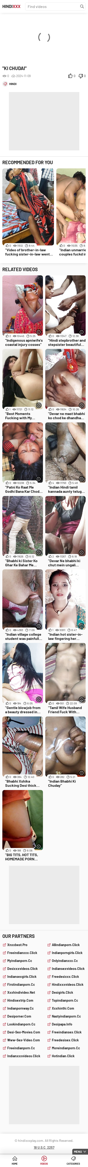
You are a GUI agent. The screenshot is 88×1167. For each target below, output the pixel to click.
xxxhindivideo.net (21, 992)
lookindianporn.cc (21, 1024)
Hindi (11, 6)
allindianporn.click (66, 945)
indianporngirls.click (67, 953)
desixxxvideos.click (22, 969)
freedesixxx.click (65, 977)
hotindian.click (63, 1056)
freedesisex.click (65, 1040)
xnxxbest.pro (17, 945)
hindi (12, 83)
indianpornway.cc (20, 1008)
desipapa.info (62, 1024)
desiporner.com (19, 1016)
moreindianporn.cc (66, 1048)
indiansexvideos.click (68, 969)
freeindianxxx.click (22, 953)
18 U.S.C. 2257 (44, 1147)
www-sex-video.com (23, 1040)
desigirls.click (62, 992)
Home (15, 1163)
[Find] (82, 6)
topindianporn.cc (65, 1000)
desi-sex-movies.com (23, 1032)
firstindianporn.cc (21, 984)
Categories (73, 1163)
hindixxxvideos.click (67, 984)
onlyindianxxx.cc (65, 961)
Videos (44, 1163)
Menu (78, 1151)
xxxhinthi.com (63, 1008)
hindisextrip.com (20, 1000)
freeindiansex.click (66, 1032)
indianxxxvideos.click (23, 1056)
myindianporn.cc (19, 961)
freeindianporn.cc (21, 1048)
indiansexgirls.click (21, 977)
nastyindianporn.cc (66, 1016)
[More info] (39, 332)
